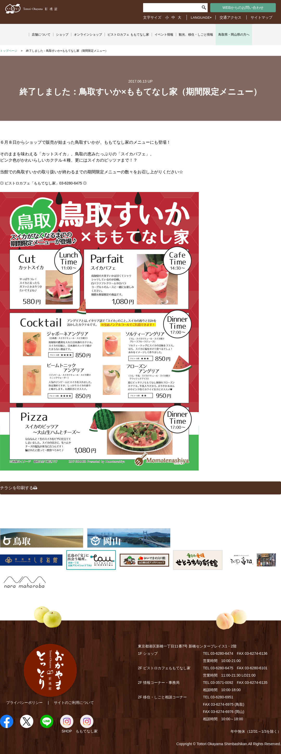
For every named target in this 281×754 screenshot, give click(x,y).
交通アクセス (230, 17)
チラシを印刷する (18, 488)
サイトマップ (261, 17)
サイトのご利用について (74, 702)
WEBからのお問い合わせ (243, 7)
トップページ (8, 50)
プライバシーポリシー (24, 702)
